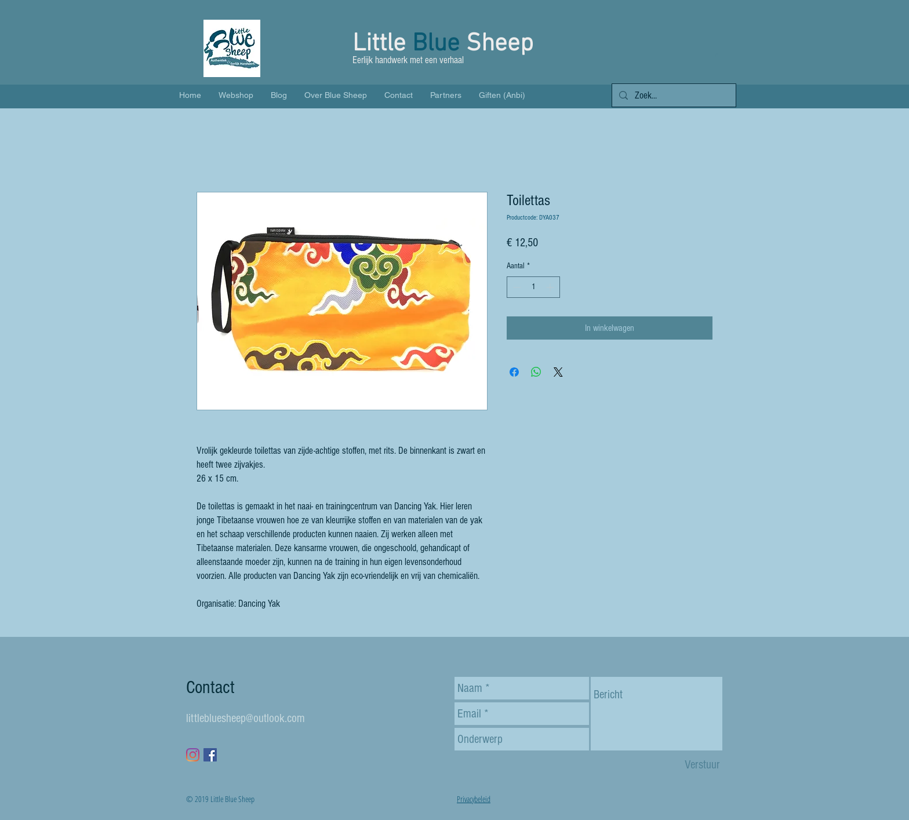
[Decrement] (515, 287)
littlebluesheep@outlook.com (245, 718)
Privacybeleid (473, 798)
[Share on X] (558, 372)
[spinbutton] (533, 287)
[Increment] (551, 287)
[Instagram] (192, 754)
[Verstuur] (702, 764)
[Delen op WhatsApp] (536, 372)
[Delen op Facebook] (514, 372)
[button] (716, 55)
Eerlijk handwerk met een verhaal (409, 59)
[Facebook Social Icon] (210, 754)
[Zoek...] (673, 95)
